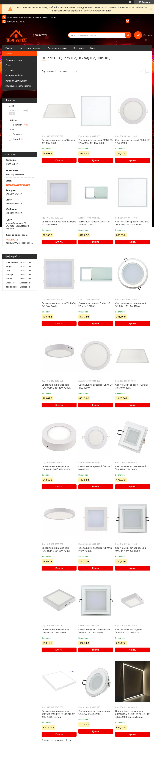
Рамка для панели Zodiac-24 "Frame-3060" (94, 223)
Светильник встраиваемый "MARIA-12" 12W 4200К (130, 549)
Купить (59, 160)
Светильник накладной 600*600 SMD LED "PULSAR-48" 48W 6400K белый (58, 714)
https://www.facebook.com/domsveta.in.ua (20, 243)
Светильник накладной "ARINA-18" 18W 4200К (55, 631)
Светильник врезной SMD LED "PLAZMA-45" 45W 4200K (132, 223)
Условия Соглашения (16, 81)
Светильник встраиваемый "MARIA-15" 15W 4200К (94, 631)
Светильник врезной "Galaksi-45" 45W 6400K (59, 141)
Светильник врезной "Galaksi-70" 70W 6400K (132, 386)
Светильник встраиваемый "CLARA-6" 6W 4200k (94, 712)
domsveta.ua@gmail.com (18, 185)
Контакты (79, 48)
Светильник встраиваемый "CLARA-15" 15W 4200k (130, 304)
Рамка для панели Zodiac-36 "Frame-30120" (94, 304)
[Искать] (128, 35)
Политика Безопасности (18, 86)
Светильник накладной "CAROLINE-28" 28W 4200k (56, 549)
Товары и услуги (14, 60)
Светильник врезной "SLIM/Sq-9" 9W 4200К (95, 549)
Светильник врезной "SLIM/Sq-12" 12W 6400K (59, 223)
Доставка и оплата (57, 48)
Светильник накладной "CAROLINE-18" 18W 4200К (56, 386)
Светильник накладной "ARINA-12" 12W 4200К (128, 631)
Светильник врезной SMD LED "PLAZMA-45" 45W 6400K (95, 141)
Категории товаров (30, 48)
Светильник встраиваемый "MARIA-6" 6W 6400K (130, 468)
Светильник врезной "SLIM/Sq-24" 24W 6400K (59, 304)
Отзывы (10, 70)
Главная (10, 48)
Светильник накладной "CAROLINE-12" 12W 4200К (56, 468)
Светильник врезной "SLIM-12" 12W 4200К (132, 141)
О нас (93, 48)
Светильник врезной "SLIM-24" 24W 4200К (95, 386)
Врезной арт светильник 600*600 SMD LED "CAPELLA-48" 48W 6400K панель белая (132, 714)
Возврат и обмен (14, 75)
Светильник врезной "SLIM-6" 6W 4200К (95, 468)
